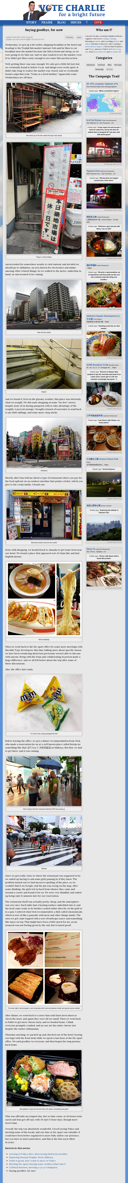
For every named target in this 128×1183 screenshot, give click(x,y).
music (97, 41)
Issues (76, 22)
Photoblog (69, 37)
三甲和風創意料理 (94, 416)
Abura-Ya (90, 549)
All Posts (109, 69)
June (14, 37)
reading (105, 39)
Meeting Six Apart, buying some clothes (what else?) (37, 1164)
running (113, 39)
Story (31, 22)
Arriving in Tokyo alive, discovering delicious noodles (38, 1154)
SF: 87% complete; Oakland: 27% (102, 84)
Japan (79, 37)
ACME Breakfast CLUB (97, 365)
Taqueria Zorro (93, 171)
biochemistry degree (94, 46)
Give (98, 22)
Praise (46, 22)
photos (116, 41)
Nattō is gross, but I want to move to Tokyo (32, 1160)
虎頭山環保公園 (93, 505)
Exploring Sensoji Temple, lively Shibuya (31, 1157)
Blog (61, 22)
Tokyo (91, 49)
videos (88, 44)
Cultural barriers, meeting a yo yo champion (33, 1167)
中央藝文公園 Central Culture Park (102, 459)
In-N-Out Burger (94, 120)
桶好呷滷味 (91, 265)
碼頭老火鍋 (91, 217)
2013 (18, 37)
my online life (115, 52)
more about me (100, 52)
